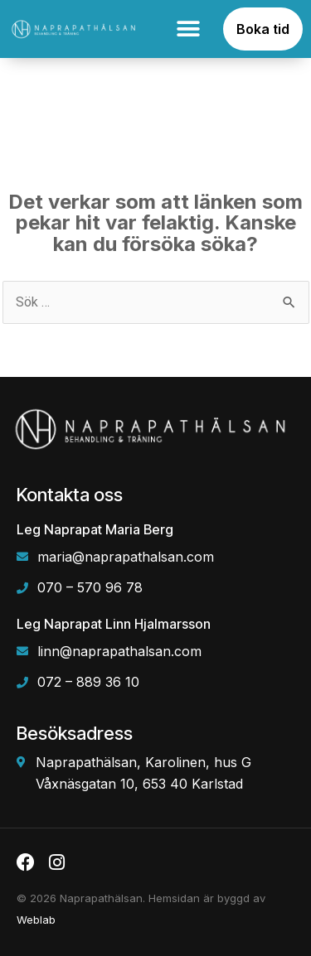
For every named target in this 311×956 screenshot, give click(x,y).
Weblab (36, 919)
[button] (188, 29)
